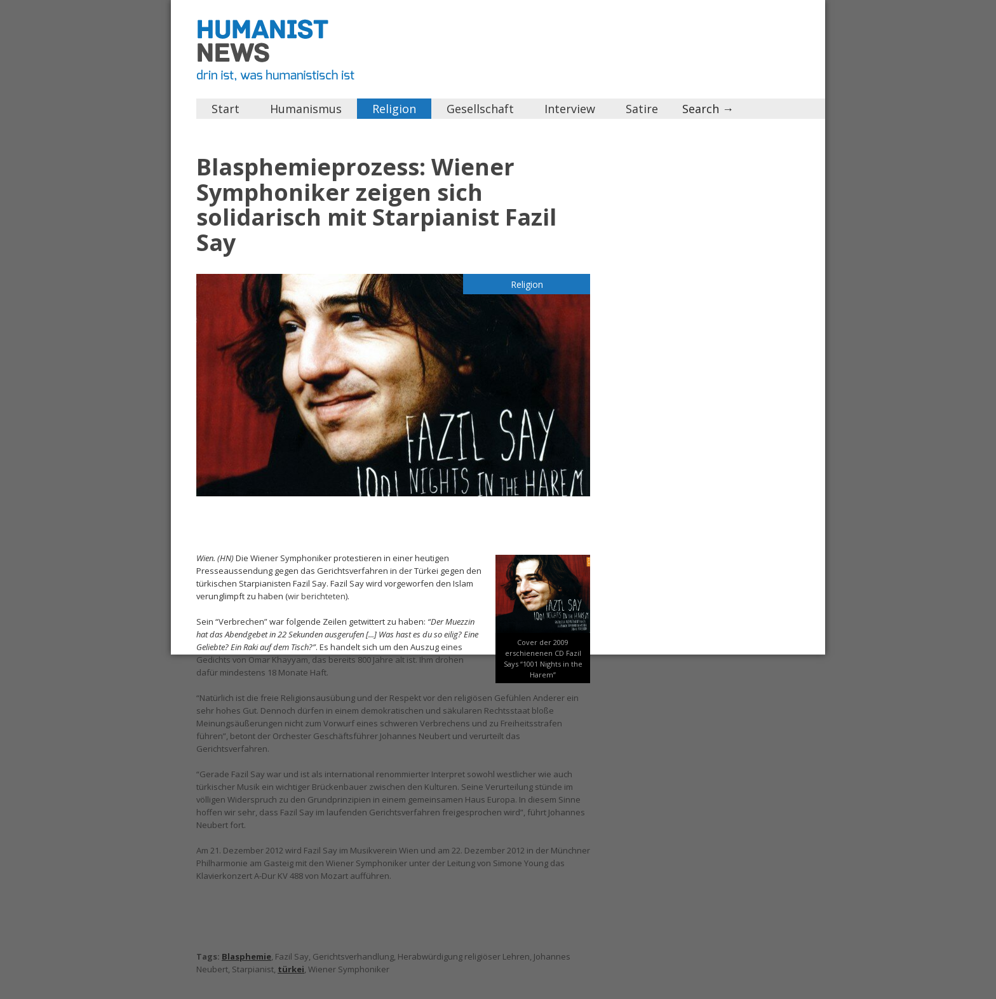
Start (225, 108)
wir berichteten (317, 596)
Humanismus (306, 108)
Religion (394, 108)
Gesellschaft (480, 108)
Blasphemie (246, 956)
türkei (291, 969)
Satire (642, 108)
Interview (569, 108)
